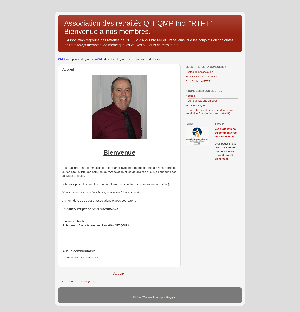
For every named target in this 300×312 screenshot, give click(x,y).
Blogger (170, 297)
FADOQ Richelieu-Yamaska (202, 76)
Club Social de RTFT (198, 81)
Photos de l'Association (199, 71)
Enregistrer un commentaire (83, 257)
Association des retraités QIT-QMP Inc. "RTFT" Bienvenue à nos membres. (138, 27)
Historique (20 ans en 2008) (202, 100)
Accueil (119, 273)
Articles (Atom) (87, 281)
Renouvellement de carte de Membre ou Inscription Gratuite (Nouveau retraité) (209, 112)
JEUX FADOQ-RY (196, 105)
